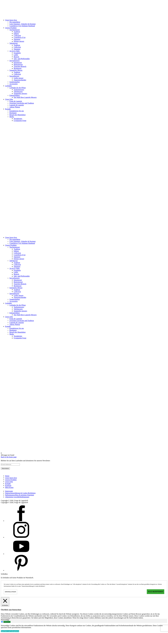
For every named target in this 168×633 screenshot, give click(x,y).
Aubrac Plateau (14, 107)
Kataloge (8, 485)
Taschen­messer (14, 30)
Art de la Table (14, 51)
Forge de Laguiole (15, 101)
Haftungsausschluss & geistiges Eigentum (19, 495)
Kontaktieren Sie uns (16, 111)
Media (11, 117)
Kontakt (8, 109)
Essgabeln (17, 53)
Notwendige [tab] (5, 620)
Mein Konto (9, 487)
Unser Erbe (9, 99)
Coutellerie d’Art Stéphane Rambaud (22, 26)
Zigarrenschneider (20, 80)
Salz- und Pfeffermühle (22, 59)
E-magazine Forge (20, 120)
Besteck (16, 57)
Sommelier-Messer (15, 70)
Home (7, 476)
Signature (17, 39)
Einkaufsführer (14, 95)
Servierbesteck (14, 61)
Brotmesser (18, 68)
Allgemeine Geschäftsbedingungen (17, 497)
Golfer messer (18, 78)
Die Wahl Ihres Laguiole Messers (25, 97)
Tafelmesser (13, 43)
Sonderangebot (14, 82)
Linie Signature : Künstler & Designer (22, 24)
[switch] (2, 621)
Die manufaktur (14, 22)
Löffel (16, 55)
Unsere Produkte (11, 28)
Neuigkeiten (18, 119)
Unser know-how (11, 20)
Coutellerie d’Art (20, 37)
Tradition (17, 32)
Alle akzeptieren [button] (155, 591)
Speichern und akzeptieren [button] (10, 631)
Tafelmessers (18, 91)
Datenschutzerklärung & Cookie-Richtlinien (20, 493)
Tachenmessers (19, 90)
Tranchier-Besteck (20, 66)
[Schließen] (5, 601)
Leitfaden (8, 86)
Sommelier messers (20, 93)
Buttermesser (18, 64)
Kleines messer (19, 41)
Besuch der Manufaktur (17, 115)
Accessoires (13, 84)
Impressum (9, 491)
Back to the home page (9, 457)
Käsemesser (18, 62)
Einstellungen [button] (10, 592)
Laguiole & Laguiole (16, 105)
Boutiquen (13, 113)
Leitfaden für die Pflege (17, 88)
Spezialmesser (14, 76)
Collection (17, 35)
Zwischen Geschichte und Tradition (21, 103)
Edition (16, 33)
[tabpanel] (84, 626)
